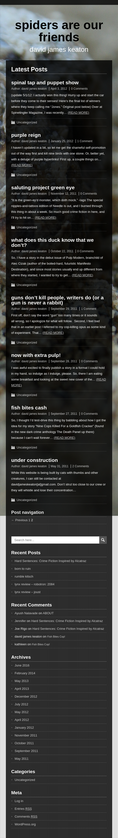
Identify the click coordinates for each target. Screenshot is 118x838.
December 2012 (26, 696)
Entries (23, 809)
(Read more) (78, 112)
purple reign (26, 135)
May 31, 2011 (60, 466)
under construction (34, 460)
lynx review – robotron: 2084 (34, 584)
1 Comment (84, 141)
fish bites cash (29, 407)
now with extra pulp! (36, 355)
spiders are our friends (59, 31)
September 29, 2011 (64, 309)
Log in (19, 801)
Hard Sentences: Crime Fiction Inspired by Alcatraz (50, 561)
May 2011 (22, 758)
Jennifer (20, 621)
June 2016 (22, 665)
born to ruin (23, 568)
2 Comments (80, 466)
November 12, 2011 (63, 193)
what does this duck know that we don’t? (52, 242)
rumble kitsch (24, 576)
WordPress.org (25, 824)
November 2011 (26, 735)
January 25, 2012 (62, 141)
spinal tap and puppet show (45, 82)
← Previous (19, 520)
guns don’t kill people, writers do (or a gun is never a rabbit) (57, 300)
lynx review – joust (27, 592)
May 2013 (22, 681)
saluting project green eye (43, 187)
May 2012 (22, 712)
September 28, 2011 (64, 361)
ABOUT (48, 613)
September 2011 (26, 751)
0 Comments (79, 88)
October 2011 (24, 743)
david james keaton (34, 88)
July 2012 (21, 704)
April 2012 (22, 720)
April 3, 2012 (59, 88)
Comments (26, 816)
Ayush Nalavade (26, 613)
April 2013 (22, 689)
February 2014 (25, 673)
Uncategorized (27, 122)
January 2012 (24, 727)
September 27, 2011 (64, 413)
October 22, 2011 (62, 251)
